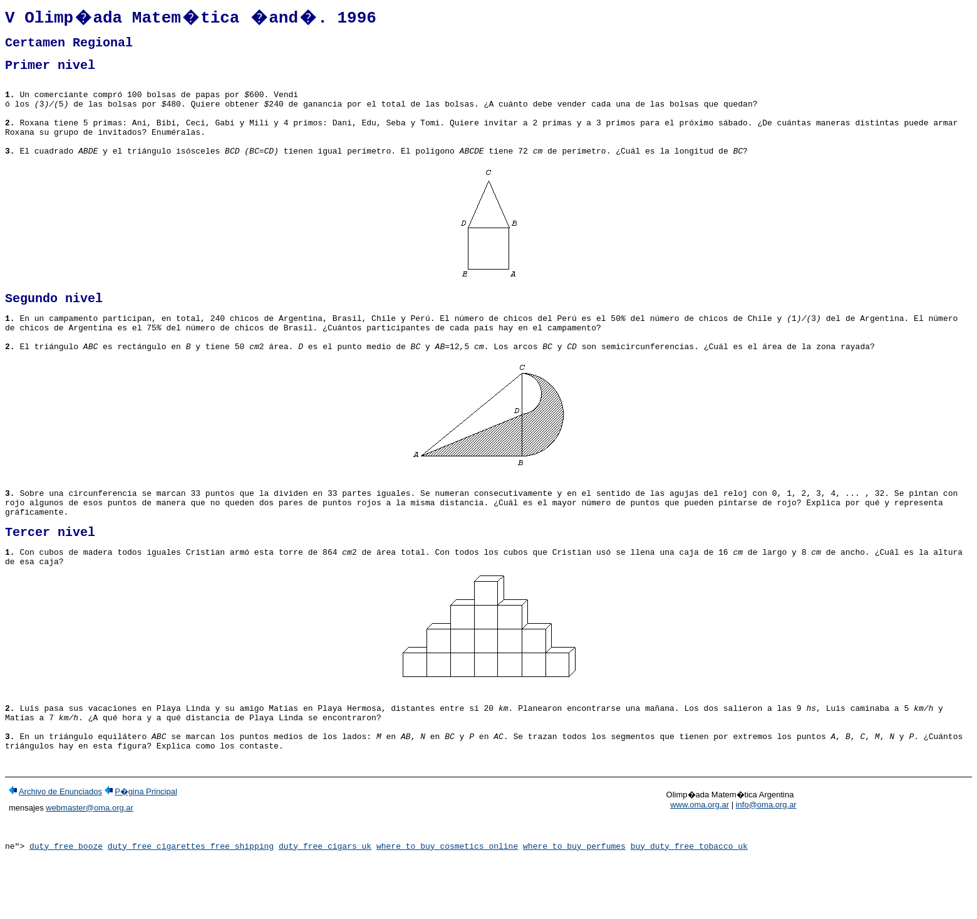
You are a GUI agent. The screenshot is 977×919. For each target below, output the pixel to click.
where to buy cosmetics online (447, 908)
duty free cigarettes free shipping (191, 908)
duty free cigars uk (325, 908)
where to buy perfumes (574, 908)
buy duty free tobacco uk (689, 908)
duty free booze (66, 908)
